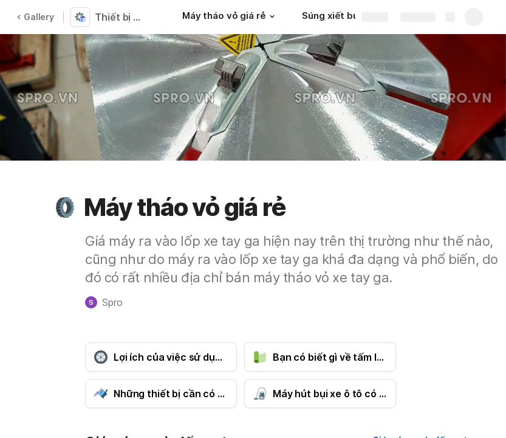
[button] (271, 16)
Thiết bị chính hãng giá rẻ (123, 17)
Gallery (35, 17)
